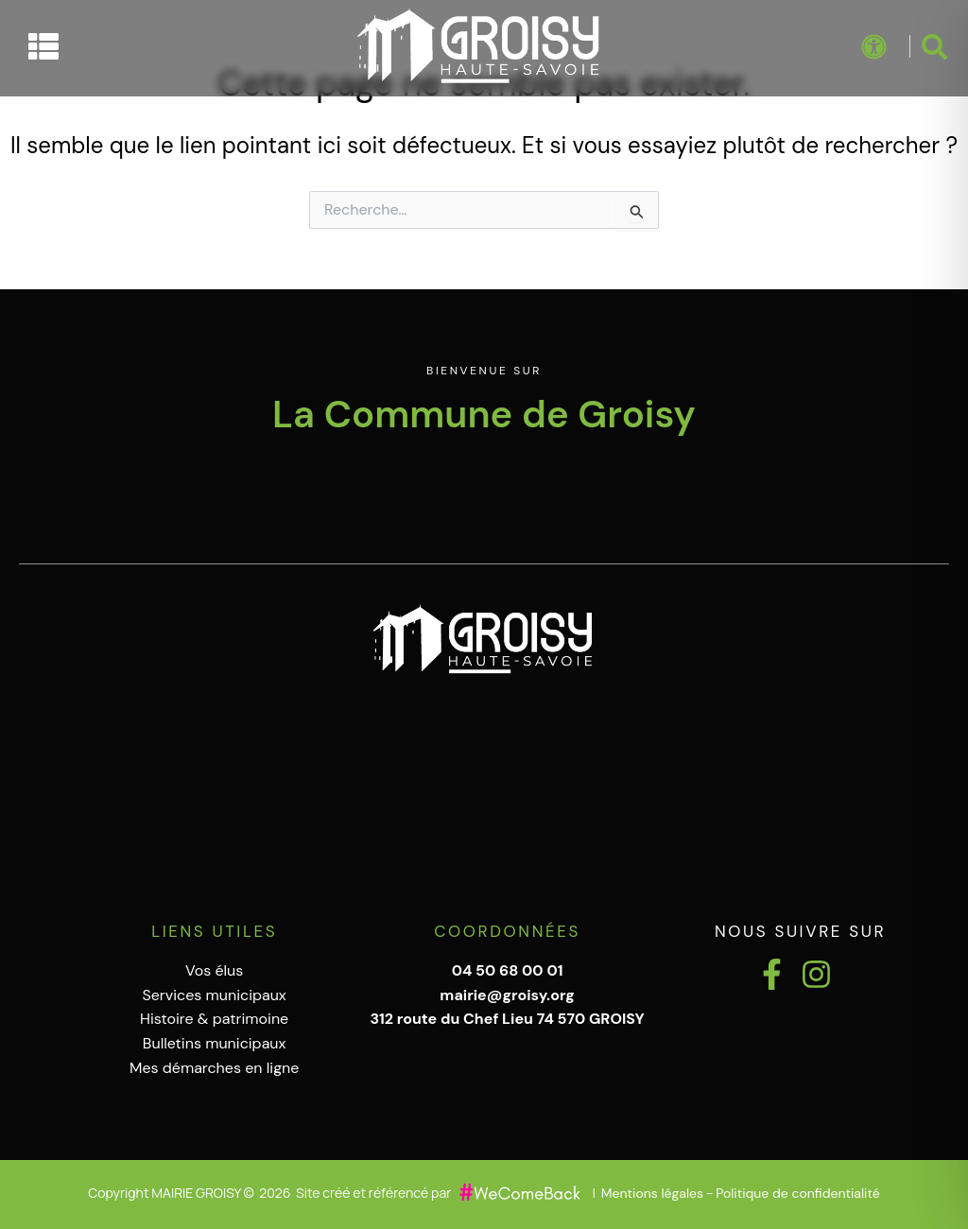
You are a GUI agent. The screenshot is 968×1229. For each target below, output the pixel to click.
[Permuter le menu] (43, 46)
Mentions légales (652, 1193)
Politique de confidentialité (797, 1193)
